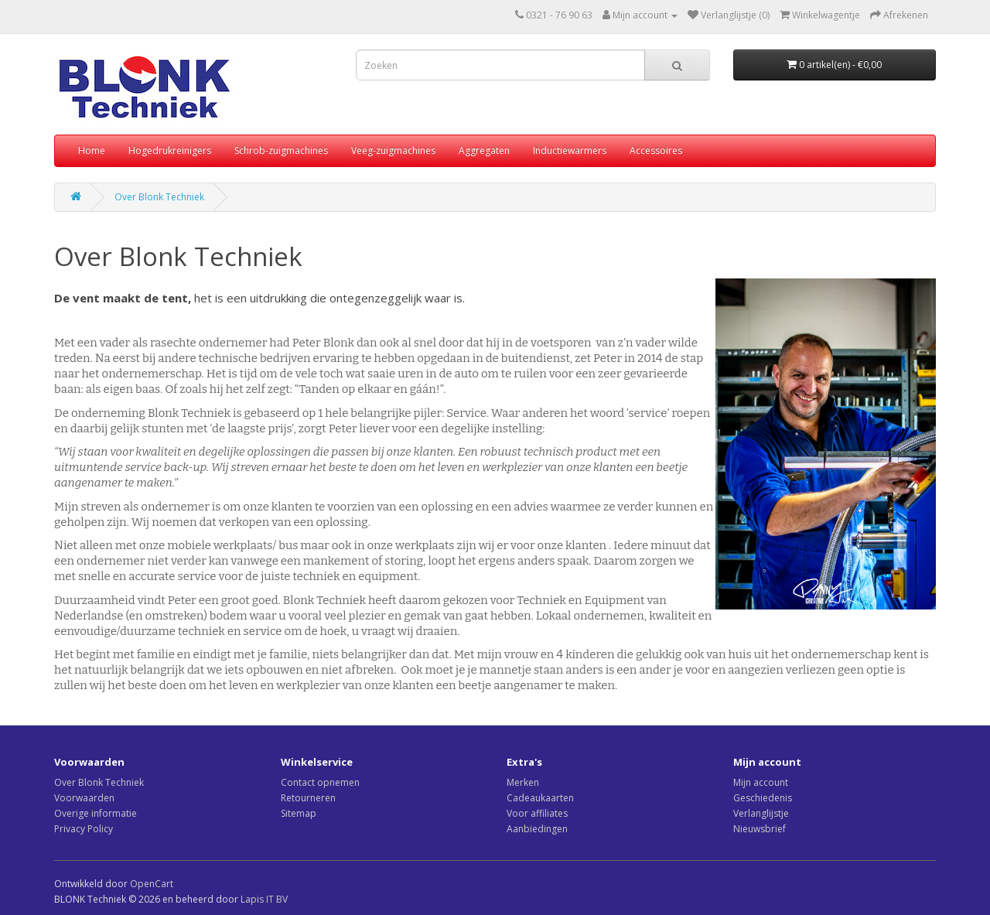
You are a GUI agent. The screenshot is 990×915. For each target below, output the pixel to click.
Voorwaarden (84, 797)
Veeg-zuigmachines (393, 150)
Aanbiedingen (537, 828)
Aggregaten (484, 150)
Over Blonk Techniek (159, 196)
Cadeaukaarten (540, 797)
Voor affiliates (537, 813)
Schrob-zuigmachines (281, 150)
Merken (523, 782)
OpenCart (151, 883)
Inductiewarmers (569, 150)
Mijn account (760, 782)
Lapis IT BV (264, 899)
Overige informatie (95, 813)
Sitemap (298, 813)
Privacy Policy (83, 828)
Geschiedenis (762, 797)
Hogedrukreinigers (169, 150)
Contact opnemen (320, 782)
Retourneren (308, 797)
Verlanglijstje (761, 813)
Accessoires (656, 150)
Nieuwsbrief (759, 828)
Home (91, 150)
